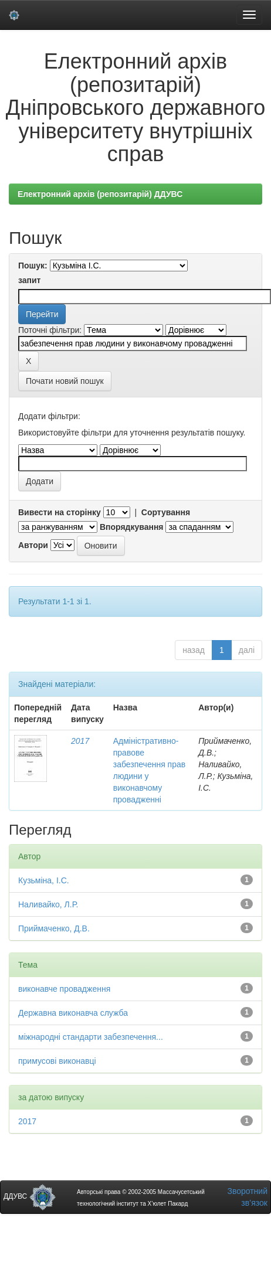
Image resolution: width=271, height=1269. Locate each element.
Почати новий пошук (65, 381)
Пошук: (33, 265)
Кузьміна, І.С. (43, 880)
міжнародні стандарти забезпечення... (90, 1037)
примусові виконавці (57, 1061)
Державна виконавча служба (73, 1013)
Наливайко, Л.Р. (48, 904)
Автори (33, 545)
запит (29, 280)
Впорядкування (132, 527)
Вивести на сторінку (59, 512)
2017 (80, 741)
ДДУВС (30, 1196)
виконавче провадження (64, 989)
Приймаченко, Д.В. (54, 928)
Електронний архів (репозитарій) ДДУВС (100, 194)
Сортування (165, 512)
